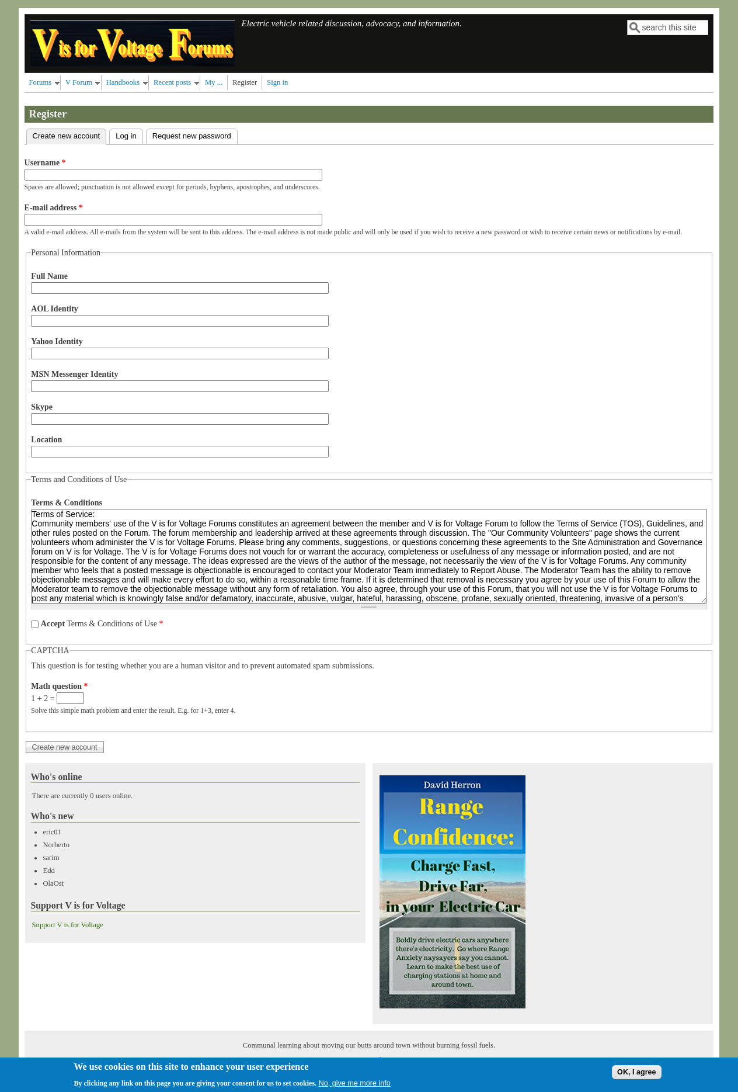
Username (45, 162)
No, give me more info (355, 1085)
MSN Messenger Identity (74, 374)
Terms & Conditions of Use (102, 623)
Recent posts (172, 82)
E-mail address (54, 207)
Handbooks (123, 82)
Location (46, 439)
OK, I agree (636, 1074)
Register (244, 82)
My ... (213, 82)
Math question (59, 686)
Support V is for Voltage (67, 925)
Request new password (191, 135)
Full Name (49, 276)
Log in (126, 135)
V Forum (78, 82)
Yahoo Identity (56, 341)
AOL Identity (54, 308)
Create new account (70, 134)
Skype (42, 407)
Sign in (277, 82)
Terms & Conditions (66, 502)
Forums (40, 82)
